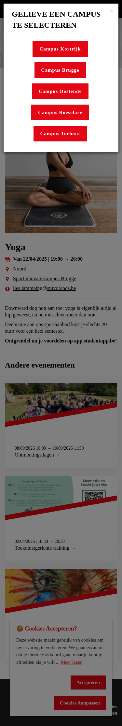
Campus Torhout (60, 133)
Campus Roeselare (60, 112)
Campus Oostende (60, 91)
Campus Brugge (60, 70)
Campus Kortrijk (60, 48)
